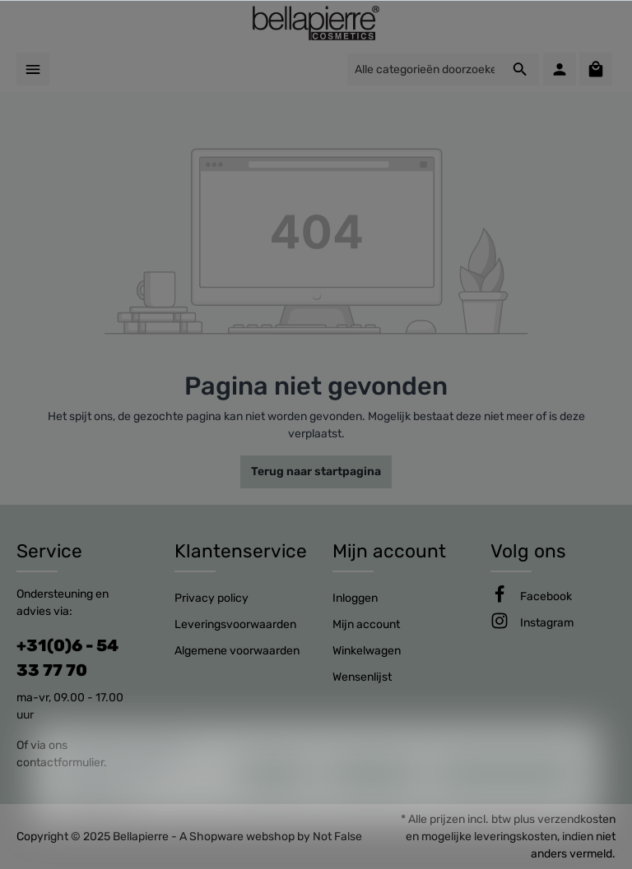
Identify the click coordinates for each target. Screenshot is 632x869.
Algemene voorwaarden (237, 651)
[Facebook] (546, 596)
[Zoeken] (520, 69)
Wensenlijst (362, 677)
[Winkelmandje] (595, 69)
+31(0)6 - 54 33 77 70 (67, 658)
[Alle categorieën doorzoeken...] (424, 69)
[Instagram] (547, 623)
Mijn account (389, 551)
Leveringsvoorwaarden (235, 624)
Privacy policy (211, 598)
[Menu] (32, 69)
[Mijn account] (559, 69)
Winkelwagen (366, 651)
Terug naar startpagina (316, 471)
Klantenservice (240, 551)
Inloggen (355, 598)
